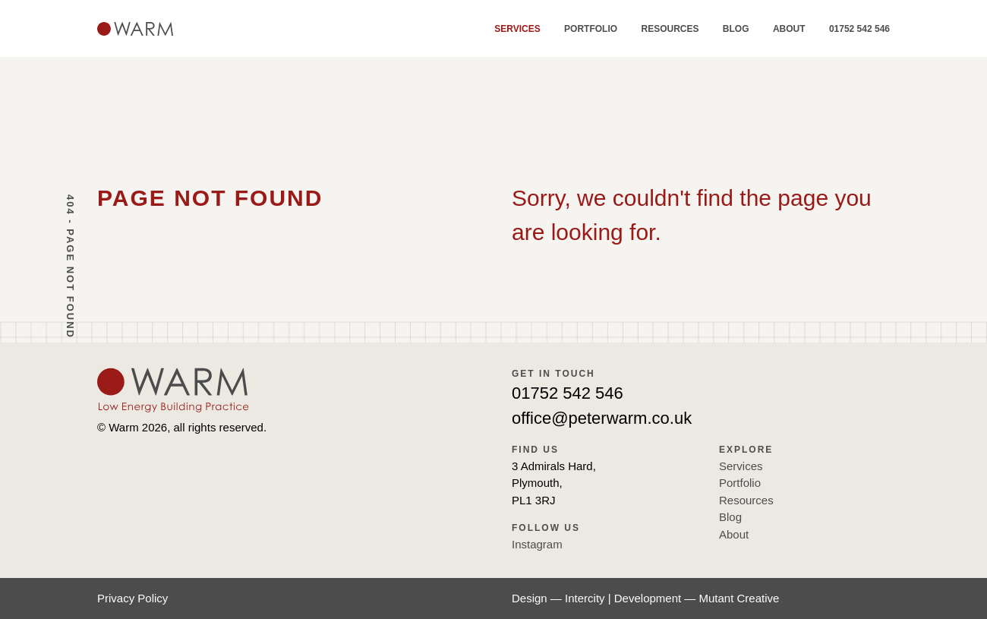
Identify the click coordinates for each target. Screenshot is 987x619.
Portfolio (590, 29)
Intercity (585, 598)
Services (517, 29)
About (789, 29)
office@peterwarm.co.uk (602, 418)
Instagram (537, 544)
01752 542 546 (859, 29)
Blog (736, 29)
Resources (669, 29)
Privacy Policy (132, 598)
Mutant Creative (739, 598)
